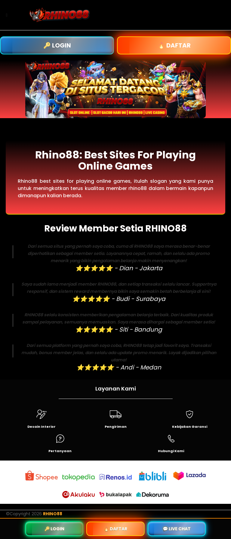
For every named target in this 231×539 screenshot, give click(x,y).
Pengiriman (116, 426)
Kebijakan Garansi (189, 426)
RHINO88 (52, 514)
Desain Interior (41, 426)
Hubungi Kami (171, 451)
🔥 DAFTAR (174, 45)
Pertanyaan (60, 451)
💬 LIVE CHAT (177, 529)
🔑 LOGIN (57, 45)
